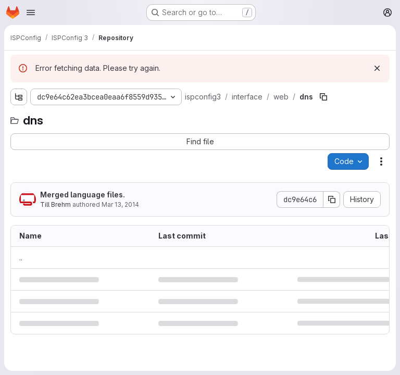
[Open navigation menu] (30, 12)
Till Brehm (55, 204)
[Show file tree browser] (18, 97)
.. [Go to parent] (20, 257)
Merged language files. (82, 194)
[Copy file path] (323, 97)
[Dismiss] (377, 68)
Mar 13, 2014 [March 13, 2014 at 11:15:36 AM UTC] (120, 204)
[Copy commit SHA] (331, 199)
